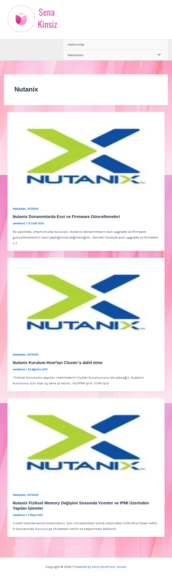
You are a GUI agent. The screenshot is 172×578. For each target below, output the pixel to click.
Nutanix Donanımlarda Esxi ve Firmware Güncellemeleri (66, 216)
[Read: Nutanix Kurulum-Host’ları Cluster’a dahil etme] (86, 302)
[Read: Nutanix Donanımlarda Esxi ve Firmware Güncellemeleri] (86, 156)
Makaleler (76, 55)
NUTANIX (33, 209)
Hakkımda (76, 44)
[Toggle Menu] (158, 55)
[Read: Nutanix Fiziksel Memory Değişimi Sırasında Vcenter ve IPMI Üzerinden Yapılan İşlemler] (86, 442)
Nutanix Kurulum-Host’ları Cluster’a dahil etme (58, 362)
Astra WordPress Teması (109, 567)
